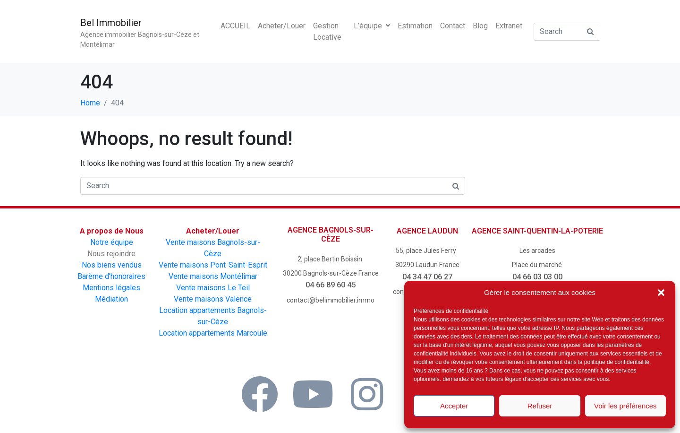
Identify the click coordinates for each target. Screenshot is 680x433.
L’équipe (372, 25)
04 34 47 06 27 (427, 276)
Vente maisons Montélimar (213, 276)
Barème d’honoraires (111, 276)
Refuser (539, 406)
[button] (661, 292)
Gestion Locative (327, 31)
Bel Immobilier (111, 22)
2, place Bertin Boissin (331, 259)
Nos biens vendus (112, 264)
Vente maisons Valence (213, 298)
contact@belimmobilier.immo (330, 300)
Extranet (508, 25)
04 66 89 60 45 (331, 284)
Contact (452, 25)
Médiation (111, 298)
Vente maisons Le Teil (213, 287)
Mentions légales (111, 287)
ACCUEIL (235, 25)
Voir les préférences (625, 406)
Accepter (454, 406)
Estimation (415, 25)
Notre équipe (111, 242)
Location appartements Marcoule (213, 333)
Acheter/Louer (282, 25)
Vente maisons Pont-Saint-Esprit (213, 264)
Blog (480, 25)
